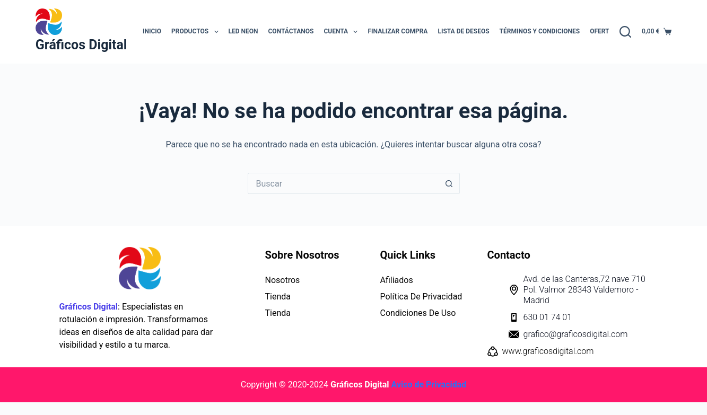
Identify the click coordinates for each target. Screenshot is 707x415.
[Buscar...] (343, 183)
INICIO (152, 31)
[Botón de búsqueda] (449, 183)
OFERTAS (603, 31)
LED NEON (243, 31)
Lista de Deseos (463, 31)
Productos (196, 31)
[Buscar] (625, 32)
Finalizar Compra (397, 31)
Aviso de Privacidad (429, 384)
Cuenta (343, 31)
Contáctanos (291, 31)
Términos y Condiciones (540, 31)
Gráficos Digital (81, 44)
